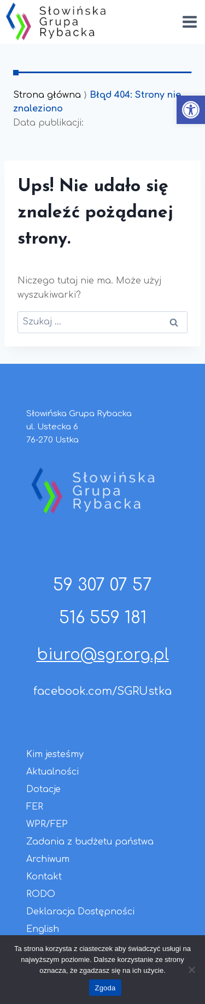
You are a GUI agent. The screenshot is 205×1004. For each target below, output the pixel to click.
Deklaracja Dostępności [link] (80, 912)
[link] (191, 110)
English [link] (42, 929)
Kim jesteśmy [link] (55, 754)
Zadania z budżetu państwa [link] (90, 842)
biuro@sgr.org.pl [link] (103, 655)
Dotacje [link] (43, 789)
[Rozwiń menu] (189, 21)
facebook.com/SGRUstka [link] (102, 691)
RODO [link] (40, 894)
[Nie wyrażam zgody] (191, 969)
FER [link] (34, 807)
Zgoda (105, 988)
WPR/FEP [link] (47, 824)
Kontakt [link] (44, 877)
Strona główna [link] (47, 95)
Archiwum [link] (47, 859)
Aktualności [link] (52, 772)
